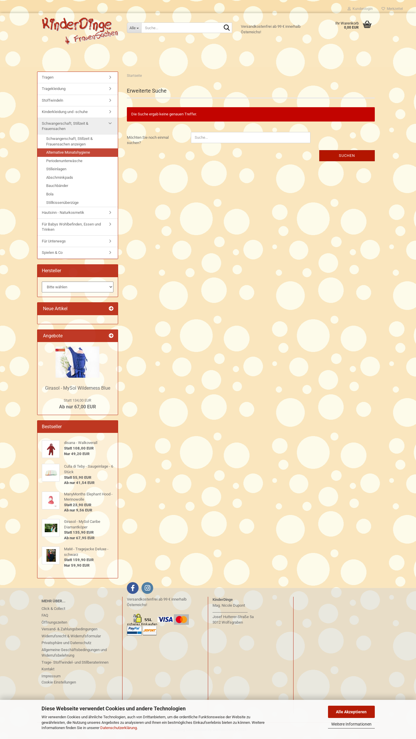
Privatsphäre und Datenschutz (66, 644)
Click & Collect (53, 610)
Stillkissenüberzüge (62, 204)
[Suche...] (134, 27)
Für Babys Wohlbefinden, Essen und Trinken (71, 228)
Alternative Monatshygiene (68, 154)
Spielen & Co (52, 254)
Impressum (51, 677)
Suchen (347, 157)
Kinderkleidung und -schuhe (65, 113)
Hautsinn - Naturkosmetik (63, 214)
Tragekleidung (53, 90)
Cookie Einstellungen (59, 684)
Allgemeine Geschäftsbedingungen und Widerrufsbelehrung (74, 654)
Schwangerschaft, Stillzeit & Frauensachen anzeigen (69, 143)
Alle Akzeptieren (351, 711)
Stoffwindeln (52, 102)
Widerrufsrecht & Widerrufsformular (71, 637)
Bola (49, 195)
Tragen (47, 79)
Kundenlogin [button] (360, 9)
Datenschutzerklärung (118, 728)
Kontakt (48, 671)
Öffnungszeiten (54, 624)
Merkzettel (392, 9)
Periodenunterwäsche (64, 162)
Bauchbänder (57, 187)
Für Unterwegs (54, 242)
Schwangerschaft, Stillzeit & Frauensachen (65, 128)
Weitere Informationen (351, 724)
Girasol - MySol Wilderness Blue (77, 389)
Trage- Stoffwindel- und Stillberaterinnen (75, 664)
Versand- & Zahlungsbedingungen (69, 631)
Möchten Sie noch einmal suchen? (148, 142)
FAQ (45, 617)
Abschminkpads (59, 179)
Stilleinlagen (56, 171)
